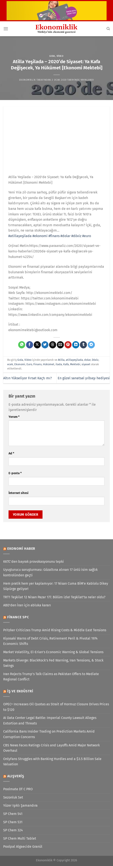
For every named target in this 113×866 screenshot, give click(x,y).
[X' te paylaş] (37, 344)
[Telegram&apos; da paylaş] (91, 344)
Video (60, 56)
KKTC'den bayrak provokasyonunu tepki (33, 562)
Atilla (61, 359)
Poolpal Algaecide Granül (22, 847)
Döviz (95, 359)
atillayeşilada (74, 359)
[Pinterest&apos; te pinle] (68, 344)
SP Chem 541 (12, 814)
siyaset (86, 364)
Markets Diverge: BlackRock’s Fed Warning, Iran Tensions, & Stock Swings (53, 663)
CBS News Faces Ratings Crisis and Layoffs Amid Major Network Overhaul (51, 748)
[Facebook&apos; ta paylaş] (29, 344)
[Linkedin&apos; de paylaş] (75, 344)
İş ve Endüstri (20, 691)
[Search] (108, 29)
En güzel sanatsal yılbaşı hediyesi (84, 378)
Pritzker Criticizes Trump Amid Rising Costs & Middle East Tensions (54, 630)
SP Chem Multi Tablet (19, 838)
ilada (59, 364)
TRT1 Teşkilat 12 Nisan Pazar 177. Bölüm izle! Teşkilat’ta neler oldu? (54, 597)
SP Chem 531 (12, 822)
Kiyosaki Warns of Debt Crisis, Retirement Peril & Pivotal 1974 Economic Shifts (50, 641)
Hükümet (48, 364)
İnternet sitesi (18, 493)
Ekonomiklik (27, 80)
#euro (86, 236)
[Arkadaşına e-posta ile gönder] (60, 344)
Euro (29, 364)
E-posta (15, 473)
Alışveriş (15, 776)
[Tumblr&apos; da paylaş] (83, 344)
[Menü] (5, 28)
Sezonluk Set (13, 797)
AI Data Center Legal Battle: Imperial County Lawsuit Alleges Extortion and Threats (49, 720)
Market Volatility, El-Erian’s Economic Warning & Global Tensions (53, 652)
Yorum (14, 417)
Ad (11, 453)
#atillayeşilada (20, 236)
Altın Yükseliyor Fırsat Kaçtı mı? (27, 378)
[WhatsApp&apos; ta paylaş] (21, 344)
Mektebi (75, 364)
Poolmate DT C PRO (18, 789)
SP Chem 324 (13, 830)
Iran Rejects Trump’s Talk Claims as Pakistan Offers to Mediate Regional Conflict (51, 676)
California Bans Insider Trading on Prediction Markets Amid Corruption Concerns (49, 734)
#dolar (65, 236)
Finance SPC (18, 617)
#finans (54, 236)
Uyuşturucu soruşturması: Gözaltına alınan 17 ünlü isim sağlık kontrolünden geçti (50, 572)
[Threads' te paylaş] (52, 344)
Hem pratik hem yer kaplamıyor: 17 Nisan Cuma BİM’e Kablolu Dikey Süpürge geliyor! (55, 586)
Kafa (66, 364)
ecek (10, 364)
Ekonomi (19, 364)
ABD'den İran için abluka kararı (27, 605)
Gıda (52, 56)
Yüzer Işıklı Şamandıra (20, 805)
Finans (37, 364)
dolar (87, 359)
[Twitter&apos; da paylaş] (44, 344)
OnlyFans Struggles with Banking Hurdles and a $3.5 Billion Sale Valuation (52, 761)
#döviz (76, 236)
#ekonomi (40, 236)
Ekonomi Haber (21, 549)
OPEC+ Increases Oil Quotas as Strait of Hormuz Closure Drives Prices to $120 (56, 707)
